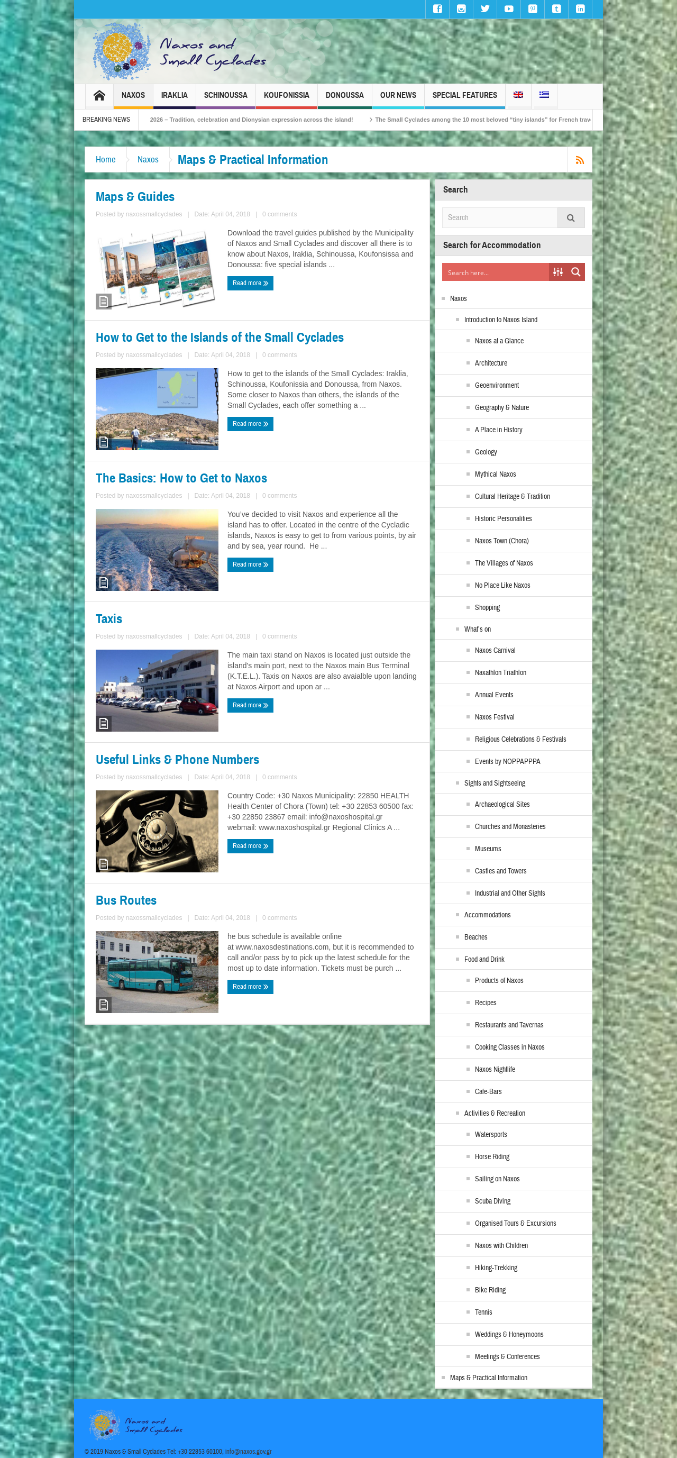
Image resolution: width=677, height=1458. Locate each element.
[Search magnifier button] (576, 272)
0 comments (279, 214)
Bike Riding (490, 1290)
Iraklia (174, 99)
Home (106, 159)
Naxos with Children (501, 1246)
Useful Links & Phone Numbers (177, 760)
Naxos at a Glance (499, 341)
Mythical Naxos (495, 474)
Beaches (476, 937)
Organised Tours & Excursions (515, 1223)
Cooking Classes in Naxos (510, 1047)
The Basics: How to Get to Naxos (181, 478)
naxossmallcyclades (154, 214)
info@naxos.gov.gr (248, 1451)
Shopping (487, 608)
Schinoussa (225, 99)
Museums (488, 849)
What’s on (477, 629)
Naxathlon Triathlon (500, 673)
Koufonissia (286, 99)
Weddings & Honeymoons (509, 1334)
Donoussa (345, 99)
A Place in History (499, 430)
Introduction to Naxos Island (500, 320)
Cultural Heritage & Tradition (512, 497)
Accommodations (487, 915)
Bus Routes (126, 900)
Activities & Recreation (494, 1113)
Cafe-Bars (488, 1092)
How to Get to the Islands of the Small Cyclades (220, 337)
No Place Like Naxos (502, 585)
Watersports (491, 1135)
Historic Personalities (503, 519)
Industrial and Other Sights (510, 893)
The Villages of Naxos (504, 563)
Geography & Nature (502, 408)
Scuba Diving (492, 1201)
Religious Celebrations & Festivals (520, 739)
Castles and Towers (501, 871)
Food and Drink (484, 959)
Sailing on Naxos (497, 1179)
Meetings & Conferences (507, 1357)
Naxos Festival (495, 717)
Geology (486, 452)
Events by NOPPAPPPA (508, 762)
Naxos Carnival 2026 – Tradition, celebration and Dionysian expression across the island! (251, 119)
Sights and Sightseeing (494, 783)
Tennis (483, 1312)
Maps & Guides (135, 197)
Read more (251, 283)
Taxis (109, 619)
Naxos (133, 99)
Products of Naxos (499, 981)
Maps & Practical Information (488, 1378)
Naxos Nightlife (495, 1069)
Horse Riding (492, 1157)
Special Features (465, 99)
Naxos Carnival (495, 650)
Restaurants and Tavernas (509, 1025)
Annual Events (494, 695)
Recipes (486, 1003)
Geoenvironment (497, 385)
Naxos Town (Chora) (502, 541)
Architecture (491, 363)
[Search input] (496, 271)
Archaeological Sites (502, 804)
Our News (398, 99)
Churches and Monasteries (510, 827)
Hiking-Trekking (496, 1268)
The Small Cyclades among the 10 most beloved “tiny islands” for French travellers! (513, 119)
